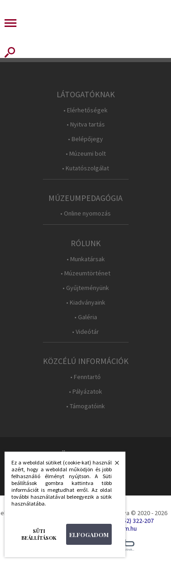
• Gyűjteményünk (85, 288)
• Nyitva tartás (86, 124)
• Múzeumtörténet (85, 273)
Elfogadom (89, 534)
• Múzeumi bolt (86, 154)
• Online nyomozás (85, 213)
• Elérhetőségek (85, 110)
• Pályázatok (85, 391)
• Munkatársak (86, 259)
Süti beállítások (39, 534)
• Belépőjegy (85, 139)
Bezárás (112, 465)
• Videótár (85, 332)
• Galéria (85, 317)
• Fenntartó (85, 377)
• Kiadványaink (85, 302)
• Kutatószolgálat (85, 168)
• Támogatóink (85, 406)
